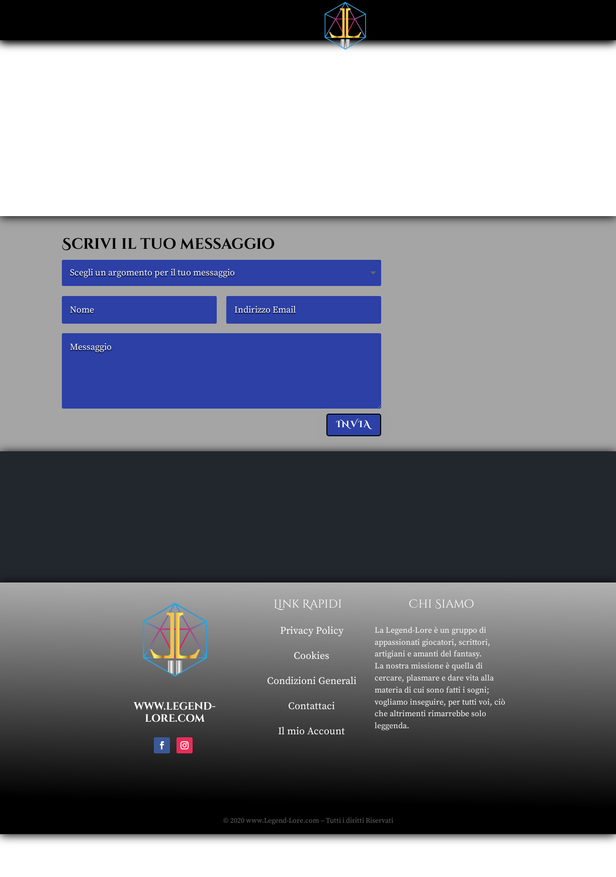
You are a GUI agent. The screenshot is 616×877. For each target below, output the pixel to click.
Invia (353, 424)
